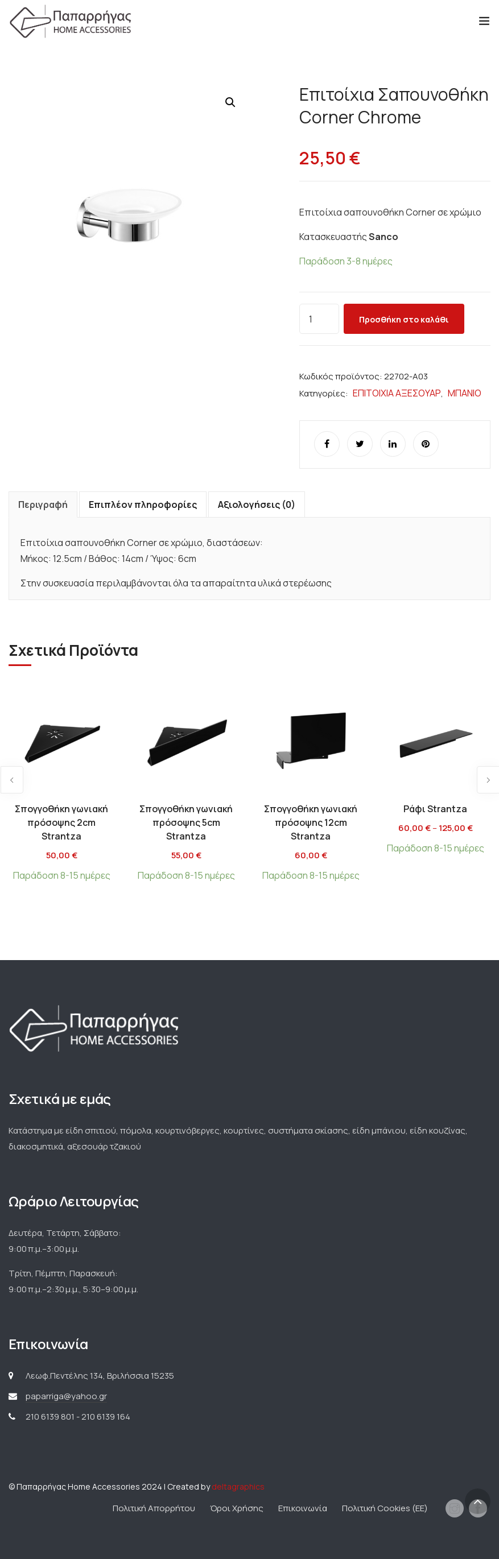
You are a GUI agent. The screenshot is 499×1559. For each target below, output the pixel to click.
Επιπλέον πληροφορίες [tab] (143, 504)
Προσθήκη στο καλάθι (404, 319)
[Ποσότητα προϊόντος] (319, 319)
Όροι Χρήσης (236, 1508)
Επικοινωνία (302, 1508)
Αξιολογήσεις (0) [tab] (256, 504)
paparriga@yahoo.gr (66, 1396)
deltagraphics (238, 1486)
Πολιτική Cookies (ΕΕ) (385, 1508)
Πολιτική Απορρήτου (154, 1508)
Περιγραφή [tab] (43, 504)
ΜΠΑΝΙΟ (464, 393)
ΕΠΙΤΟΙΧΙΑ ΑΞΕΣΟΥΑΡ (397, 393)
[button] (230, 102)
